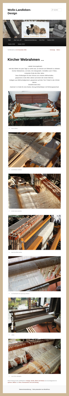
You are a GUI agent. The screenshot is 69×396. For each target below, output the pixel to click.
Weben (14, 382)
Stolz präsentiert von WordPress (41, 389)
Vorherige (52, 50)
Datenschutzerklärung (30, 40)
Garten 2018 (11, 44)
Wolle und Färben (39, 380)
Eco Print (41, 40)
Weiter (58, 50)
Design (28, 380)
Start (9, 40)
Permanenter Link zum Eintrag (30, 382)
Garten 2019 (21, 44)
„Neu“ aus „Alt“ (18, 40)
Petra (20, 382)
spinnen (10, 382)
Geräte (32, 380)
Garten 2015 (50, 40)
